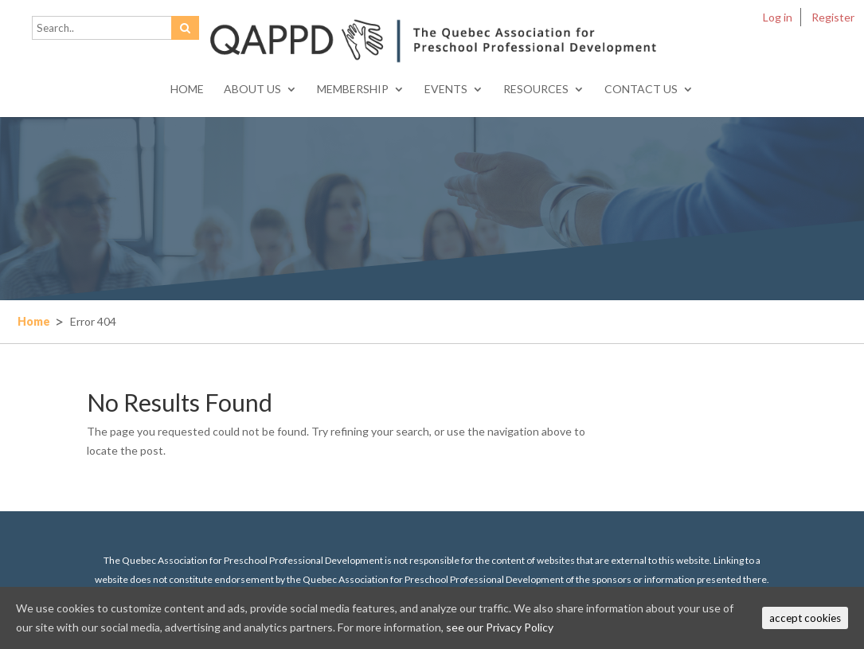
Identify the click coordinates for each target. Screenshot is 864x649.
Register (832, 17)
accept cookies (805, 618)
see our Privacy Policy (499, 627)
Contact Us (641, 90)
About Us (252, 90)
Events (445, 90)
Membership (353, 90)
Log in (777, 17)
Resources (536, 90)
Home (187, 90)
